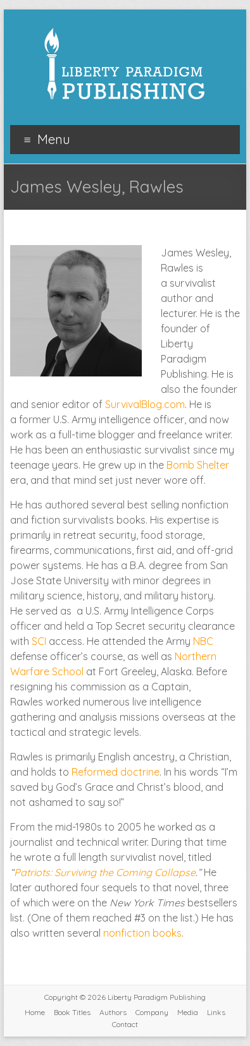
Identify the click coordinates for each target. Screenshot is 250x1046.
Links (216, 1012)
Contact (125, 1024)
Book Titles (72, 1012)
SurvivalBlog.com (145, 404)
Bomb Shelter (197, 465)
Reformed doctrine (115, 772)
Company (151, 1012)
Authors (113, 1012)
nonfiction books (142, 933)
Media (187, 1012)
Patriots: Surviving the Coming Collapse (105, 872)
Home (35, 1012)
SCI (39, 641)
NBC (203, 641)
